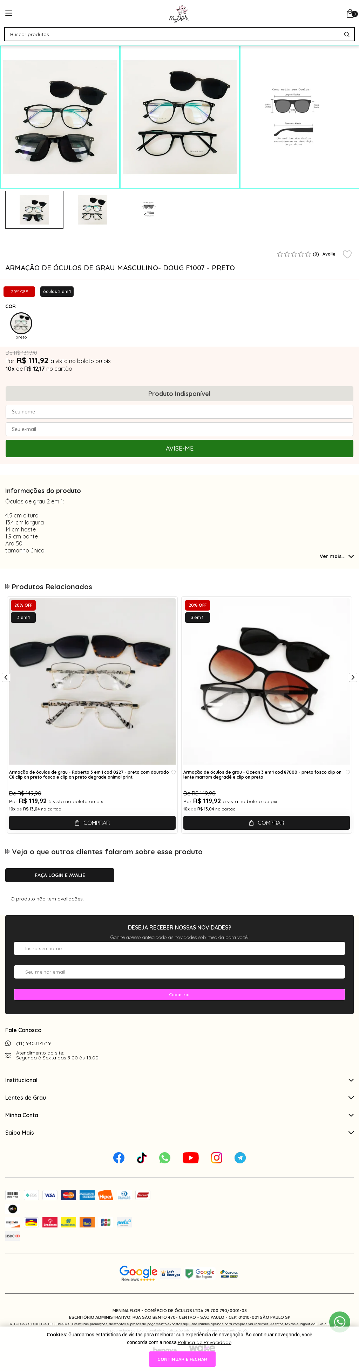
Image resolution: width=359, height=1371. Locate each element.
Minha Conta (179, 1115)
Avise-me (180, 448)
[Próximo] (353, 678)
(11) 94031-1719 (33, 1043)
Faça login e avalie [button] (60, 875)
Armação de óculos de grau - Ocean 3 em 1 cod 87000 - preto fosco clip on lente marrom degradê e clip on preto (262, 775)
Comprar (96, 822)
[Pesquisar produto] (347, 34)
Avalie (329, 254)
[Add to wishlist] (347, 255)
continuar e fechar (182, 1359)
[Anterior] (6, 678)
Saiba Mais (179, 1132)
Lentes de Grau (179, 1097)
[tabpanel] (34, 210)
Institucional (179, 1080)
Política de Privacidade (204, 1342)
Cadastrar (179, 994)
